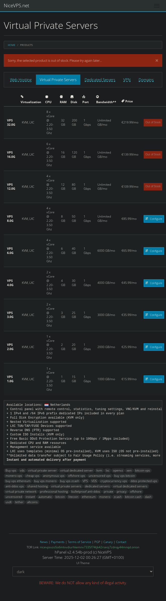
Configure (153, 219)
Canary (108, 542)
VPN (127, 79)
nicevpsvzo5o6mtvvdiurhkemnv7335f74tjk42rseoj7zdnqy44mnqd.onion (89, 547)
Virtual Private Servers (58, 79)
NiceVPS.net (16, 5)
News (44, 542)
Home (11, 45)
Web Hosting (21, 79)
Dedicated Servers (100, 79)
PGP (97, 542)
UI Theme (83, 563)
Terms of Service (79, 542)
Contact (121, 542)
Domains (146, 79)
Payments (58, 542)
